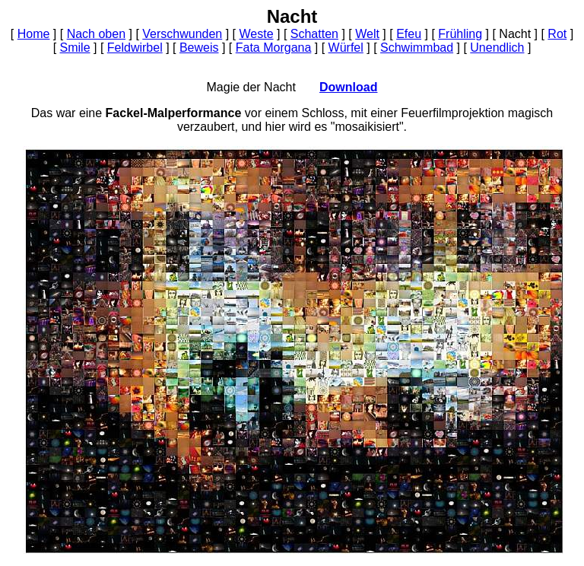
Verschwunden (182, 33)
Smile (75, 47)
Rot (557, 33)
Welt (367, 33)
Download (348, 87)
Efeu (408, 33)
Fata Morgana (274, 47)
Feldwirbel (135, 47)
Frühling (460, 33)
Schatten (314, 33)
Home (33, 33)
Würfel (345, 47)
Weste (256, 33)
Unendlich (497, 47)
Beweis (199, 47)
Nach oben (96, 33)
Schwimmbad (416, 47)
